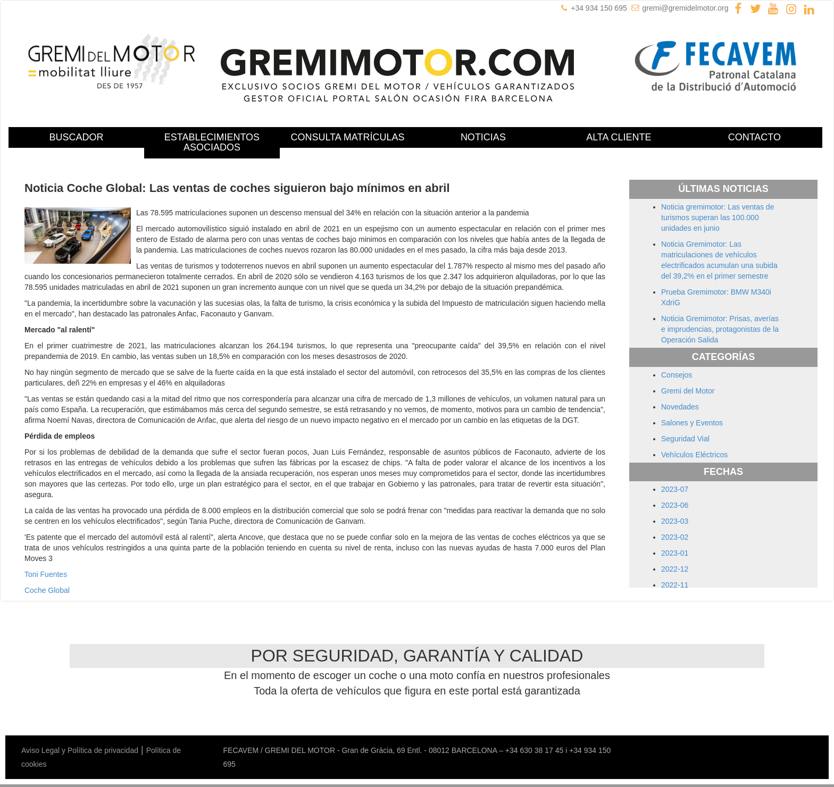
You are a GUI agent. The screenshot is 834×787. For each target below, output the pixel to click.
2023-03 (674, 521)
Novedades (680, 407)
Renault (632, 719)
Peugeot (573, 719)
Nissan (527, 719)
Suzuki (158, 730)
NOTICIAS (483, 137)
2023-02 (674, 537)
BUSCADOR (76, 137)
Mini (471, 719)
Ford (191, 719)
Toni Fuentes (45, 574)
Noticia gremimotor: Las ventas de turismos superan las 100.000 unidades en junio (717, 217)
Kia (348, 719)
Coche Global (47, 590)
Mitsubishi (496, 719)
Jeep (332, 719)
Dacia (156, 719)
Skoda (719, 719)
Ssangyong (100, 730)
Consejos (676, 375)
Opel (549, 719)
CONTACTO (754, 137)
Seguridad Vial (685, 438)
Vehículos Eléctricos (694, 454)
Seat (698, 719)
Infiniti (266, 719)
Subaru (133, 730)
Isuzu (287, 719)
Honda (212, 719)
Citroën (132, 719)
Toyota (199, 730)
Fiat (175, 719)
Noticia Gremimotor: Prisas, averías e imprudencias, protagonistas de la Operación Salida (720, 329)
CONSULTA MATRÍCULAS (347, 137)
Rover (658, 719)
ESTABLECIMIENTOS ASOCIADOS (212, 142)
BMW (108, 719)
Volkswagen (232, 730)
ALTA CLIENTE (618, 137)
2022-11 (674, 585)
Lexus (391, 719)
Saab (679, 719)
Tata (179, 730)
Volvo (263, 730)
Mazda (414, 719)
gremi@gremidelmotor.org (686, 8)
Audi (89, 719)
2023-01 (674, 553)
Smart (742, 719)
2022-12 (674, 569)
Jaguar (310, 719)
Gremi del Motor (687, 391)
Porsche (603, 719)
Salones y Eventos (692, 422)
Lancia (367, 719)
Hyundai (239, 719)
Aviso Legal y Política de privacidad (79, 750)
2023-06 (674, 505)
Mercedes (444, 719)
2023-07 (674, 489)
